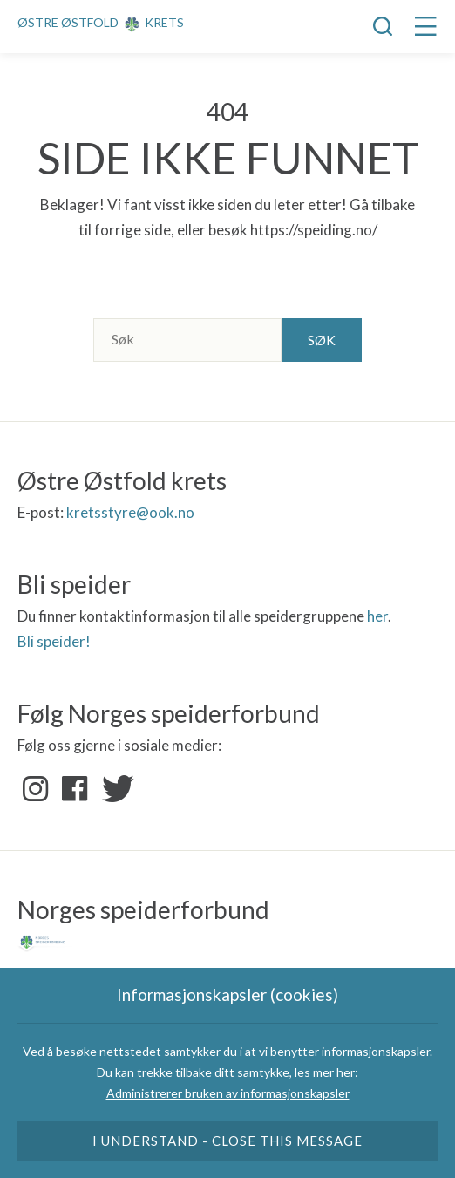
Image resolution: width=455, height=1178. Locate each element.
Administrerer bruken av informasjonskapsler (228, 1093)
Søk (322, 339)
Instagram (35, 789)
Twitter (114, 789)
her (377, 616)
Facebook (75, 789)
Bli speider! (54, 641)
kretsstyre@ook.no (130, 512)
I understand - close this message (227, 1140)
